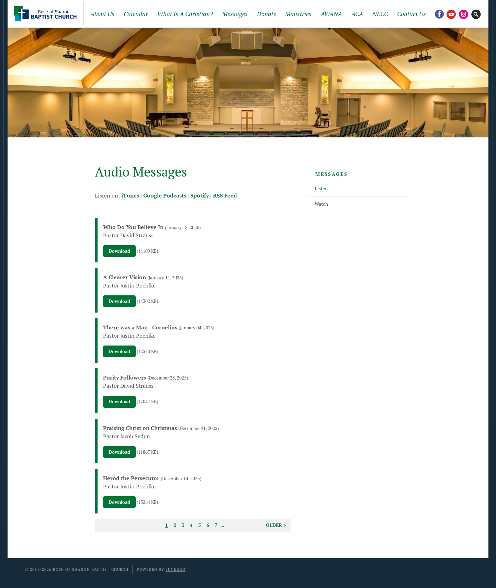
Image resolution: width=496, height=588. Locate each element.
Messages (235, 14)
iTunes (130, 195)
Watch (321, 204)
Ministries (298, 14)
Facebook (438, 13)
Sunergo (175, 569)
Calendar (136, 14)
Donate (266, 14)
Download (119, 251)
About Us (102, 14)
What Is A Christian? (185, 14)
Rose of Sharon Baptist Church (46, 14)
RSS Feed (225, 195)
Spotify (199, 195)
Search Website (476, 13)
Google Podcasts (164, 195)
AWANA (331, 14)
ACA (357, 14)
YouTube (451, 13)
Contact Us (411, 14)
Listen (321, 188)
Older (274, 525)
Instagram (463, 13)
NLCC (380, 14)
